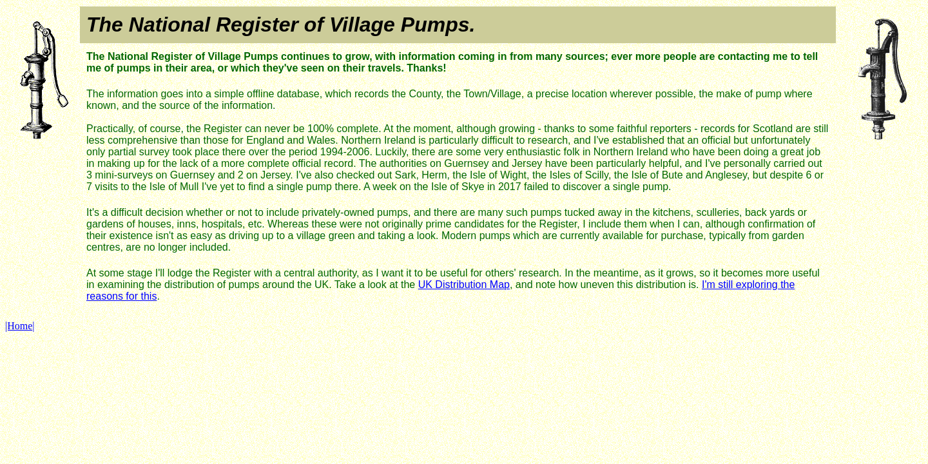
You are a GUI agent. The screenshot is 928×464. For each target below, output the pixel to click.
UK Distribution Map (464, 284)
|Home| (20, 325)
